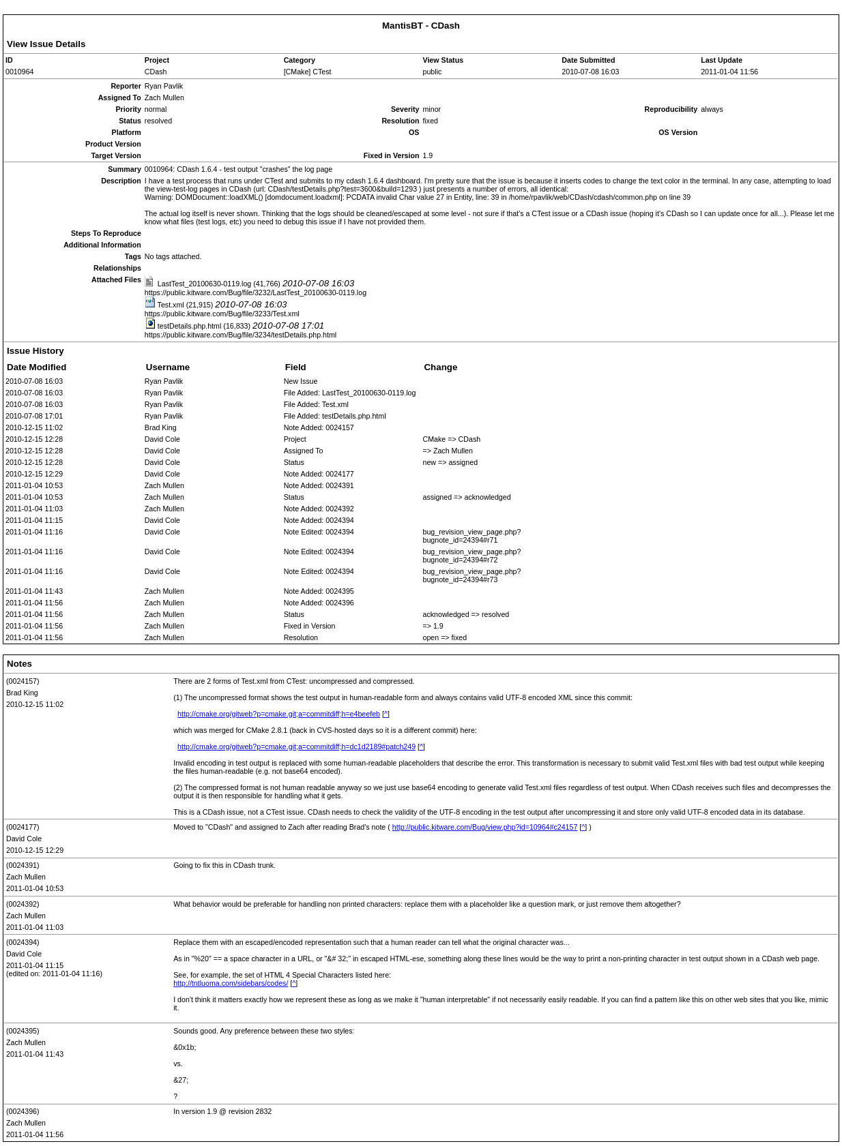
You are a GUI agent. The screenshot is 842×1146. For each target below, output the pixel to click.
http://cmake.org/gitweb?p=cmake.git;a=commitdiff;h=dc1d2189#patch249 (296, 746)
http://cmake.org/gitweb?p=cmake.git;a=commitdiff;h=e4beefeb (278, 714)
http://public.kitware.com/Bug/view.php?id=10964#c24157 (485, 827)
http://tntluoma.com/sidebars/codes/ (230, 983)
